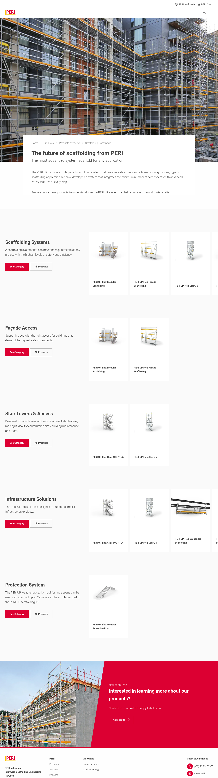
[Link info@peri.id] (200, 773)
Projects (53, 775)
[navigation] (17, 267)
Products (49, 143)
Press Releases (91, 764)
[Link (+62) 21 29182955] (200, 766)
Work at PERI (91, 769)
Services (53, 769)
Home (35, 143)
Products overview (69, 143)
